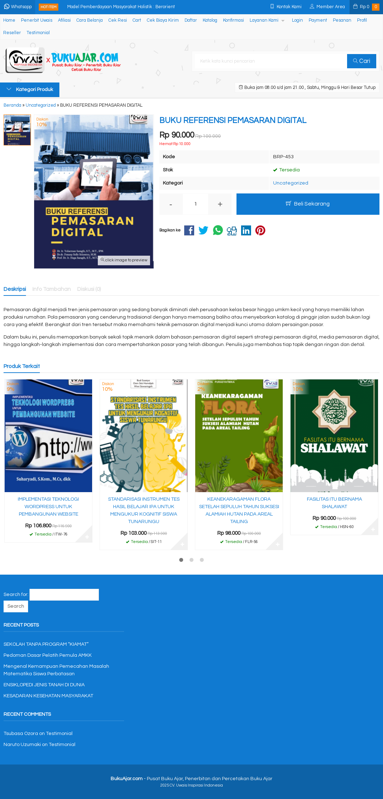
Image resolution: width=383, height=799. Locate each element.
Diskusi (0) (89, 289)
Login (297, 20)
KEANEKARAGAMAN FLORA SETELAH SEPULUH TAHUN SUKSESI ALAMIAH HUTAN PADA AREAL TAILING (239, 510)
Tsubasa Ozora (21, 733)
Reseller (12, 33)
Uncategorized (290, 183)
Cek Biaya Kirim (163, 20)
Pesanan (342, 20)
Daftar (191, 20)
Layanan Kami (264, 20)
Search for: (16, 594)
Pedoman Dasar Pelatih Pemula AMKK (48, 655)
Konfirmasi (233, 20)
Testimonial (38, 33)
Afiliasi (64, 20)
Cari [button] (361, 61)
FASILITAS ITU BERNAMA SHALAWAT (334, 503)
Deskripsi (15, 289)
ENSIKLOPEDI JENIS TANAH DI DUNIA (44, 684)
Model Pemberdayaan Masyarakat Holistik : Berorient (121, 7)
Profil (362, 20)
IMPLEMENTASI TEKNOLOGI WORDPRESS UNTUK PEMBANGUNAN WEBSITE (48, 507)
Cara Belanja (89, 20)
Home (9, 20)
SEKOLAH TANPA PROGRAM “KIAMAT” (46, 644)
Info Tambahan (51, 289)
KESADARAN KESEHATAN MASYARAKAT (48, 695)
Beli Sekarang (308, 204)
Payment (318, 20)
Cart (137, 20)
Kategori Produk (29, 89)
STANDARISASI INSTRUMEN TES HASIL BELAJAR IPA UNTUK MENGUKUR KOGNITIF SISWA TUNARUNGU (144, 510)
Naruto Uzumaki (22, 744)
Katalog (210, 20)
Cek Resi (117, 20)
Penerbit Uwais (36, 20)
